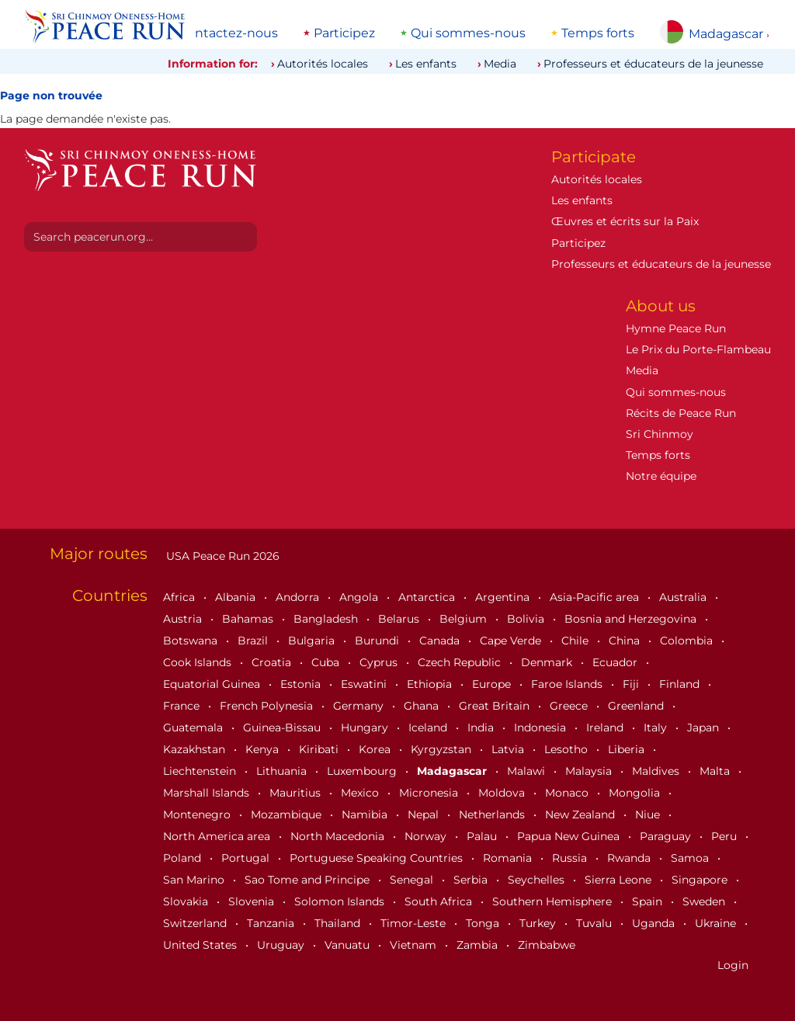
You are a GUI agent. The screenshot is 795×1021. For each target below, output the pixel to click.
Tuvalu (595, 923)
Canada (441, 641)
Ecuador (616, 662)
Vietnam (414, 945)
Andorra (299, 597)
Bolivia (527, 619)
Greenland (637, 706)
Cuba (326, 662)
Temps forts (597, 33)
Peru (725, 836)
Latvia (509, 749)
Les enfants (426, 64)
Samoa (691, 858)
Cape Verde (512, 641)
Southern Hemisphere (553, 901)
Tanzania (272, 923)
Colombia (688, 641)
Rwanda (630, 858)
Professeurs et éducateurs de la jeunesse (653, 64)
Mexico (361, 793)
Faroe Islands (568, 684)
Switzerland (196, 923)
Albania (237, 597)
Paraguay (667, 836)
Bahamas (249, 619)
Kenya (263, 749)
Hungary (366, 727)
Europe (493, 684)
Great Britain (496, 706)
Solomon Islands (340, 901)
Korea (376, 749)
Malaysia (590, 771)
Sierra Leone (619, 880)
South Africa (439, 901)
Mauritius (296, 793)
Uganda (655, 923)
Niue (649, 814)
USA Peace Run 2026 (221, 556)
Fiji (632, 684)
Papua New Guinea (570, 836)
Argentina (504, 597)
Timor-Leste (414, 923)
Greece (570, 706)
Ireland (606, 727)
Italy (657, 727)
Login (732, 965)
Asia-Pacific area (596, 597)
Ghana (423, 706)
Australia (684, 597)
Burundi (378, 641)
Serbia (472, 880)
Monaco (568, 793)
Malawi (527, 771)
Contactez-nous (228, 33)
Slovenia (252, 901)
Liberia (627, 749)
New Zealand (581, 814)
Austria (184, 619)
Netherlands (493, 814)
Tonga (484, 923)
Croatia (273, 662)
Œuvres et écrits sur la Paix (625, 221)
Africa (180, 597)
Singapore (701, 880)
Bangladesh (327, 619)
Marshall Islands (207, 793)
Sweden (705, 901)
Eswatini (365, 684)
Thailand (338, 923)
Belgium (464, 619)
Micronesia (430, 793)
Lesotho (567, 749)
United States (201, 945)
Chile (576, 641)
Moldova (503, 793)
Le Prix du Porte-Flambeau (698, 349)
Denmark (548, 662)
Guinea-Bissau (283, 727)
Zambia (479, 945)
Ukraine (717, 923)
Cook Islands (198, 662)
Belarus (400, 619)
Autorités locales (322, 64)
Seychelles (538, 880)
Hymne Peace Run (676, 328)
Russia (571, 858)
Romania (509, 858)
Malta (716, 771)
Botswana (191, 641)
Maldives (657, 771)
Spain (648, 901)
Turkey (539, 923)
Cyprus (380, 662)
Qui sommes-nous (468, 33)
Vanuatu (349, 945)
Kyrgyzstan (442, 749)
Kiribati (320, 749)
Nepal (425, 814)
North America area (218, 836)
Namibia (366, 814)
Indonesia (541, 727)
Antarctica (428, 597)
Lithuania (283, 771)
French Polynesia (268, 706)
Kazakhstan (195, 749)
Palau (483, 836)
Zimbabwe (546, 945)
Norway (427, 836)
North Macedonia (338, 836)
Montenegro (198, 814)
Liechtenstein (201, 771)
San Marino (195, 880)
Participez (344, 33)
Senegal (413, 880)
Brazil (254, 641)
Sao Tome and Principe (309, 880)
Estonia (302, 684)
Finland (681, 684)
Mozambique (288, 814)
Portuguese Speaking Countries (378, 858)
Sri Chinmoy (659, 434)
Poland (183, 858)
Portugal (247, 858)
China (626, 641)
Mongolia (636, 793)
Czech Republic (461, 662)
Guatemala (194, 727)
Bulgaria (313, 641)
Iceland (429, 727)
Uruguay (282, 945)
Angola (360, 597)
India (482, 727)
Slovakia (187, 901)
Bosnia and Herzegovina (632, 619)
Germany (360, 706)
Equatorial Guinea (213, 684)
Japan (704, 727)
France (183, 706)
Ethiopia (431, 684)
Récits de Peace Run (681, 413)
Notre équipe (661, 476)
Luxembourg (363, 771)
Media (500, 64)
